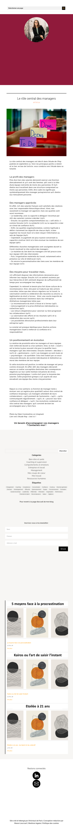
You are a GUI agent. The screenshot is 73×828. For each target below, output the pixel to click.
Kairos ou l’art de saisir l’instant (17, 694)
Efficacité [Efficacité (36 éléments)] (27, 489)
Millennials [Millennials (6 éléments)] (33, 492)
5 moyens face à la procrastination (19, 643)
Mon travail (36, 476)
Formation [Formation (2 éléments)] (63, 489)
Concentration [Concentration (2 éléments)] (36, 487)
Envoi (63, 549)
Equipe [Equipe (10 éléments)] (45, 489)
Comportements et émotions (36, 465)
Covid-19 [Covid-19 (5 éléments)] (52, 487)
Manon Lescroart (21, 823)
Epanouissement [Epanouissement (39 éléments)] (36, 489)
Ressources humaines (36, 478)
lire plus (9, 648)
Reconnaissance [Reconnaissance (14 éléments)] (36, 494)
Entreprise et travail (36, 467)
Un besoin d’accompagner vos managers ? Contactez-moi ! (36, 424)
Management (36, 470)
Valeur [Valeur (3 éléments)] (44, 494)
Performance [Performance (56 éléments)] (58, 492)
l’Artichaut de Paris (35, 821)
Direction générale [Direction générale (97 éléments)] (62, 487)
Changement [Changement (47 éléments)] (10, 487)
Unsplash (40, 414)
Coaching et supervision (36, 462)
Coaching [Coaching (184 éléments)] (18, 487)
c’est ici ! (32, 417)
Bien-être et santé (36, 459)
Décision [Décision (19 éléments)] (9, 489)
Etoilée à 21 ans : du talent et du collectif (21, 745)
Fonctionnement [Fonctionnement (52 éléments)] (53, 489)
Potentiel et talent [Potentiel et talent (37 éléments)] (24, 494)
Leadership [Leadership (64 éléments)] (26, 492)
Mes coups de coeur (36, 473)
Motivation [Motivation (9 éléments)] (41, 492)
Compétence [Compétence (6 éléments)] (26, 487)
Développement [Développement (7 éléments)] (18, 489)
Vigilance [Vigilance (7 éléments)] (50, 494)
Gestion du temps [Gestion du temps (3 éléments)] (15, 492)
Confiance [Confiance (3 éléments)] (45, 487)
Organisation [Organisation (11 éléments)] (49, 492)
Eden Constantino (25, 414)
